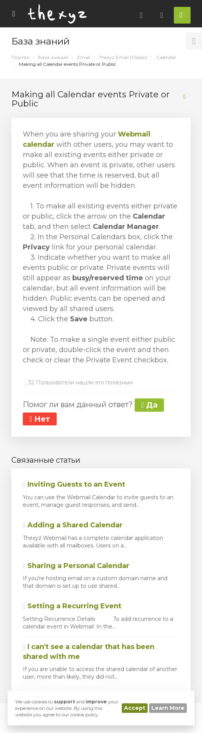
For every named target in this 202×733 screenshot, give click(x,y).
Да (149, 404)
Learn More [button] (168, 707)
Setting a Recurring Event (72, 606)
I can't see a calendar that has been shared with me (88, 652)
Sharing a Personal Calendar (76, 566)
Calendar (166, 57)
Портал (20, 57)
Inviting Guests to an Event (74, 484)
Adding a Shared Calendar (72, 525)
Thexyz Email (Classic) (123, 57)
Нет (39, 419)
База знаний (53, 57)
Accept (134, 707)
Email (83, 57)
